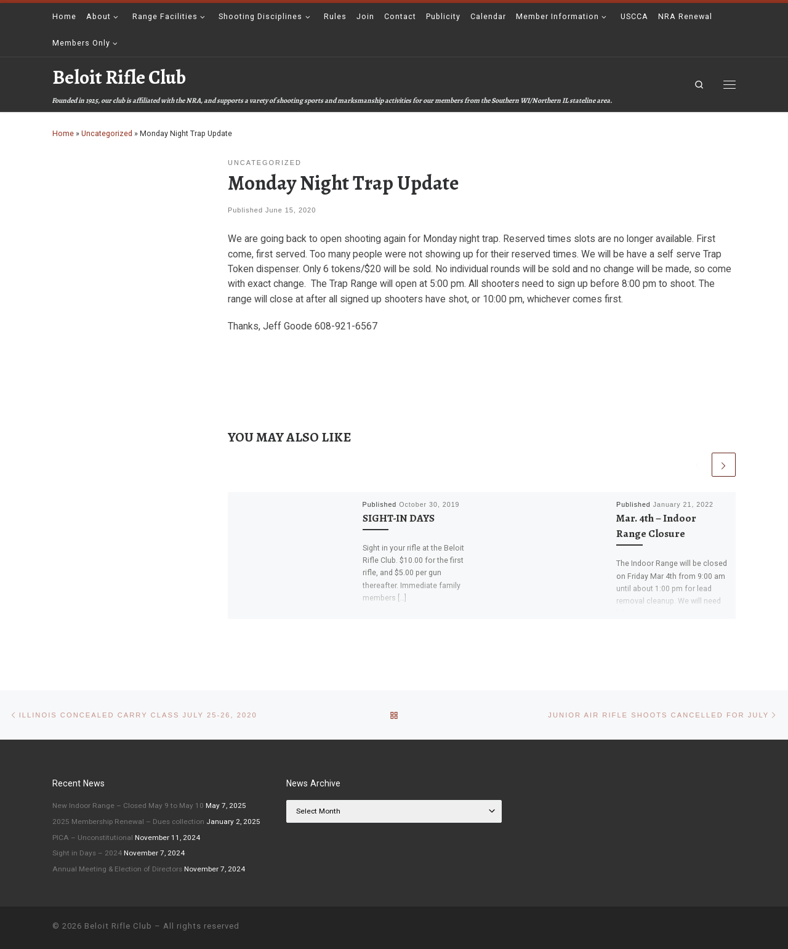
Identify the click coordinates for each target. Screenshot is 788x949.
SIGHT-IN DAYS (399, 518)
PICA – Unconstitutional (92, 837)
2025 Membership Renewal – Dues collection (128, 821)
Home (63, 133)
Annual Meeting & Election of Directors (117, 869)
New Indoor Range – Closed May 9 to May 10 (128, 805)
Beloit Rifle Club (118, 926)
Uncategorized (106, 133)
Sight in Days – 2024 (87, 853)
